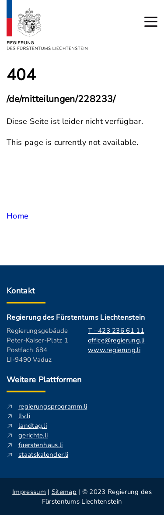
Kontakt (21, 291)
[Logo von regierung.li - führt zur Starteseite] (47, 25)
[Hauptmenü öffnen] (150, 22)
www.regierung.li (114, 350)
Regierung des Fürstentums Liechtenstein (76, 317)
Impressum (29, 491)
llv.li (24, 416)
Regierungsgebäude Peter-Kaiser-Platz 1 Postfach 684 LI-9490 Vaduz (37, 345)
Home (17, 216)
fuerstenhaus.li (40, 445)
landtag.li (32, 425)
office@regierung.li (116, 340)
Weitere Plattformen (44, 379)
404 (21, 75)
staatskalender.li (43, 454)
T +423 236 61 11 (116, 330)
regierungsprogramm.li (52, 406)
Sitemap (64, 491)
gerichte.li (33, 435)
